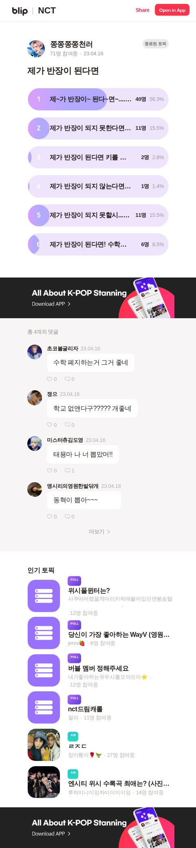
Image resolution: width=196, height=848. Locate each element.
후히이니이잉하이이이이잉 (99, 792)
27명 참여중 (121, 755)
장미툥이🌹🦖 (85, 755)
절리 (73, 718)
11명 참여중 (97, 718)
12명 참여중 (84, 613)
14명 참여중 (149, 792)
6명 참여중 (102, 643)
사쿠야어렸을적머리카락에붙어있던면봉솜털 (120, 598)
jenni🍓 (76, 643)
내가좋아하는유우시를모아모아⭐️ (108, 677)
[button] (142, 11)
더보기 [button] (96, 532)
